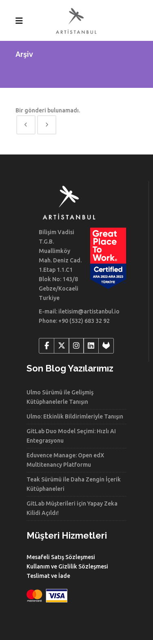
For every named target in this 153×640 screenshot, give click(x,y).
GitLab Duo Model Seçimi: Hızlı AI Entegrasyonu (71, 436)
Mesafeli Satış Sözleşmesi (61, 557)
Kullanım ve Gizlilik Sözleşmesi (67, 566)
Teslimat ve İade (48, 576)
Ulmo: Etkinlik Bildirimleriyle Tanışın (75, 416)
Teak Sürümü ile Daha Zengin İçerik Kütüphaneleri (74, 484)
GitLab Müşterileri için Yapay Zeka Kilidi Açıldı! (72, 508)
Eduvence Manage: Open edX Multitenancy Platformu (65, 460)
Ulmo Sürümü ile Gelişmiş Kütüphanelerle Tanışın (60, 397)
